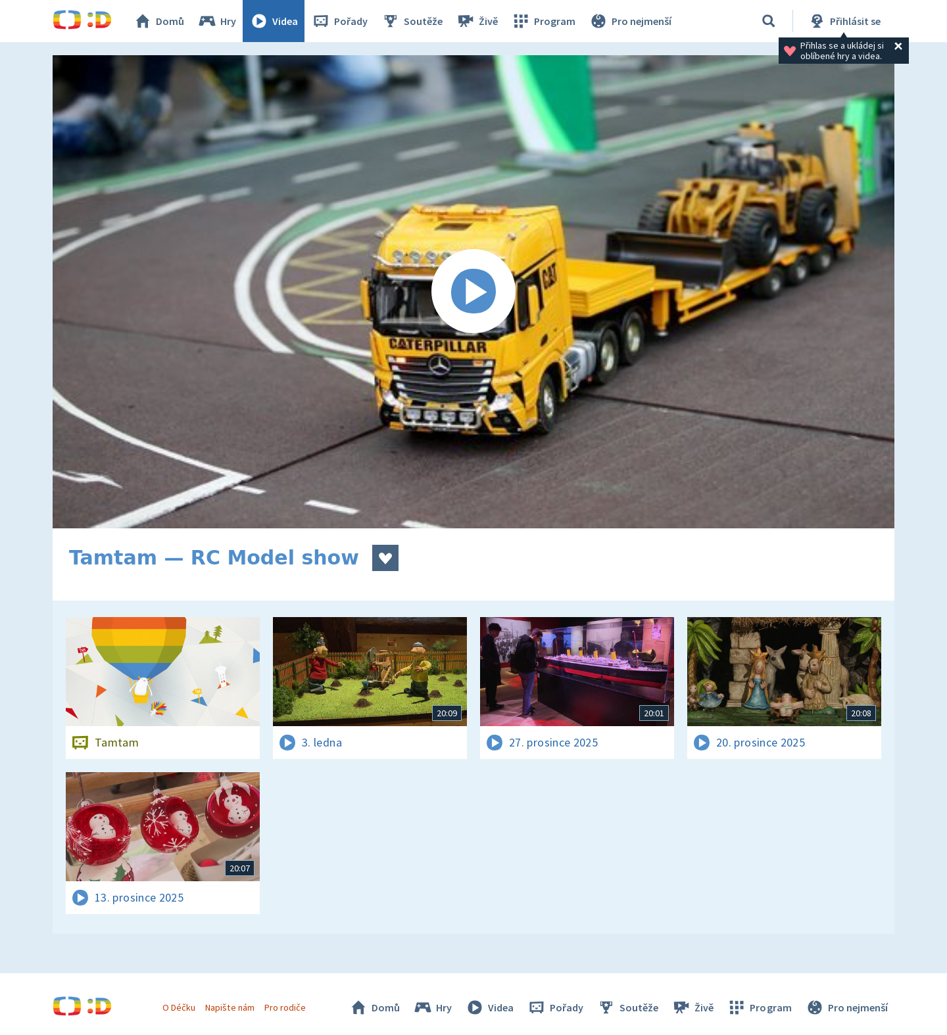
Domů (158, 21)
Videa (273, 21)
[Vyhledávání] (768, 21)
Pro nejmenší (630, 21)
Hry (216, 21)
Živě (477, 21)
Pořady (339, 21)
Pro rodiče (285, 1007)
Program (543, 21)
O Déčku (178, 1007)
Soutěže (412, 21)
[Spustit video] (473, 291)
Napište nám (229, 1007)
